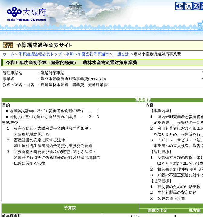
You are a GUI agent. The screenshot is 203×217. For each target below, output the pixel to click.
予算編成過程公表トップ (40, 54)
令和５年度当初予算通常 (87, 54)
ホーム (8, 54)
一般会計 (121, 54)
